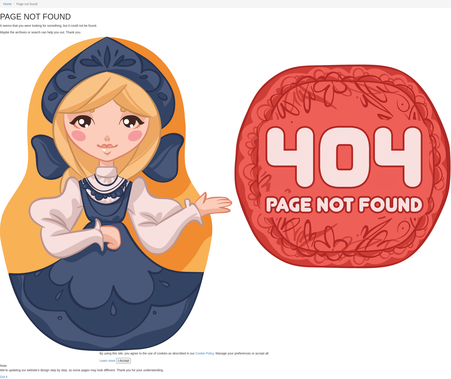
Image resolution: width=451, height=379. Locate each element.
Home (7, 4)
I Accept (123, 360)
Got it (3, 377)
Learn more (108, 360)
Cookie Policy (204, 353)
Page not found (26, 4)
